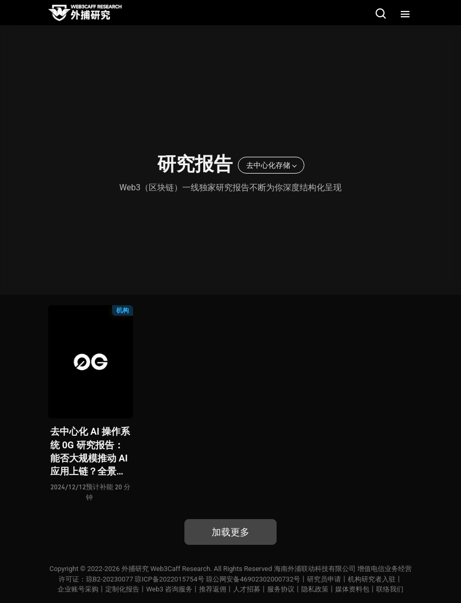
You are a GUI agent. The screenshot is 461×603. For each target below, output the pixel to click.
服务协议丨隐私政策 (297, 589)
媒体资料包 (352, 589)
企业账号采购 (78, 589)
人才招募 (246, 589)
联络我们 (389, 589)
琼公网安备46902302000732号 (253, 579)
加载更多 (230, 531)
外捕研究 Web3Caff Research (166, 569)
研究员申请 (324, 579)
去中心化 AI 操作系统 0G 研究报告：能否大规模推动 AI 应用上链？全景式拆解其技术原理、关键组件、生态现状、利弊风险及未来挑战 (90, 452)
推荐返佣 (212, 589)
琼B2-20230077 (109, 579)
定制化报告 (122, 589)
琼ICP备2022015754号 (169, 579)
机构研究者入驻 (372, 579)
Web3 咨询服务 (169, 589)
